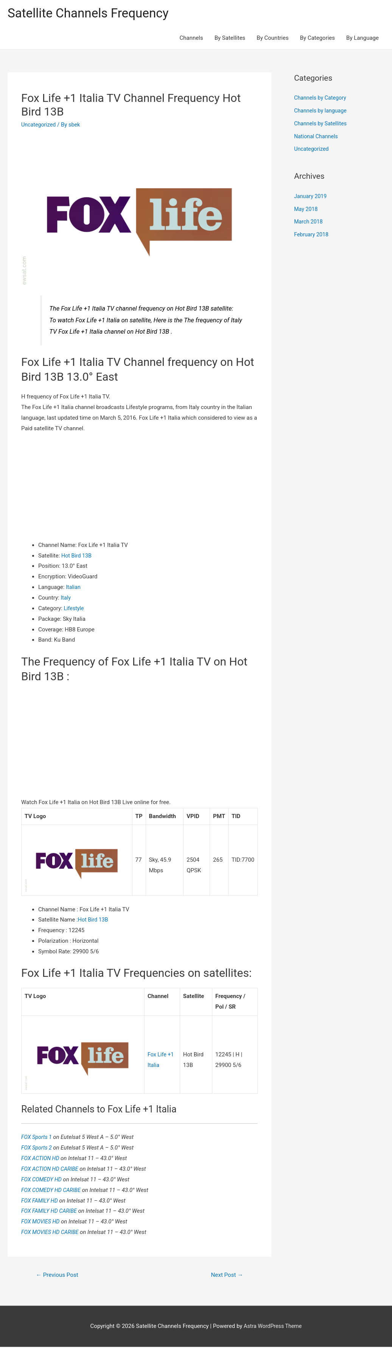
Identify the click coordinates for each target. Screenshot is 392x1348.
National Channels (317, 137)
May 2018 (306, 209)
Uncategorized (39, 125)
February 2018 (312, 235)
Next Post (226, 1275)
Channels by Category (321, 98)
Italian (73, 587)
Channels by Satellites (321, 124)
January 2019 (311, 197)
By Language (362, 38)
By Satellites (230, 38)
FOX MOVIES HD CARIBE (52, 1232)
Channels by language (321, 111)
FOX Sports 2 (38, 1148)
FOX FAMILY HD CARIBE (51, 1211)
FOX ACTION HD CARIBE (52, 1169)
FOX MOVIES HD (42, 1221)
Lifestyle (74, 609)
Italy (66, 598)
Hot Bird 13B (77, 556)
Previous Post (58, 1275)
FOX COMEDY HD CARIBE (53, 1190)
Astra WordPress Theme (272, 1327)
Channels (191, 38)
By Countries (272, 38)
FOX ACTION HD (42, 1158)
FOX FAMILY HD (41, 1200)
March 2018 (309, 222)
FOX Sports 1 (38, 1137)
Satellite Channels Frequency (92, 13)
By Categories (317, 38)
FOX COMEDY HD (43, 1179)
